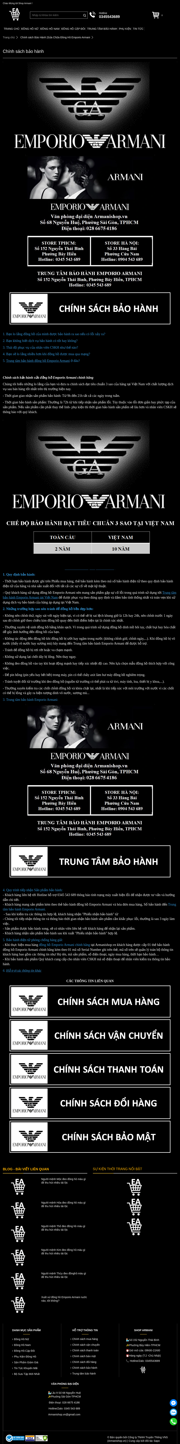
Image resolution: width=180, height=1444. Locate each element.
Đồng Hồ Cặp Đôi (24, 1350)
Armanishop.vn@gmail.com (64, 1414)
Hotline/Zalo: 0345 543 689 (64, 1408)
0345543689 (109, 17)
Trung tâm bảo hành (84, 1373)
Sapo (157, 1440)
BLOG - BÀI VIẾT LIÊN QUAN (26, 1169)
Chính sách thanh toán (85, 1350)
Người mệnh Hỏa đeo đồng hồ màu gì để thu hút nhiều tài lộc (63, 1204)
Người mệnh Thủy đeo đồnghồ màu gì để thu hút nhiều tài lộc (63, 1275)
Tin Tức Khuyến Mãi (25, 1368)
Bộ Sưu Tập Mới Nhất (27, 1373)
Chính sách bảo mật (84, 1356)
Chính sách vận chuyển (86, 1344)
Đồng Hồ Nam (22, 1344)
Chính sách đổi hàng (84, 1361)
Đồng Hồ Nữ (21, 1339)
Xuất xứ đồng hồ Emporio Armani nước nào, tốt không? (64, 1299)
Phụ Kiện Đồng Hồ (25, 1356)
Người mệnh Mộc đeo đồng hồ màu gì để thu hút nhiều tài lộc (63, 1181)
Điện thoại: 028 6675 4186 (64, 1402)
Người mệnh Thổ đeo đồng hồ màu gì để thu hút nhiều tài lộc (63, 1228)
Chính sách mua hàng (85, 1339)
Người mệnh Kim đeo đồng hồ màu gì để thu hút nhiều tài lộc (63, 1251)
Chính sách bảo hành (84, 1367)
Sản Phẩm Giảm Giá (26, 1362)
